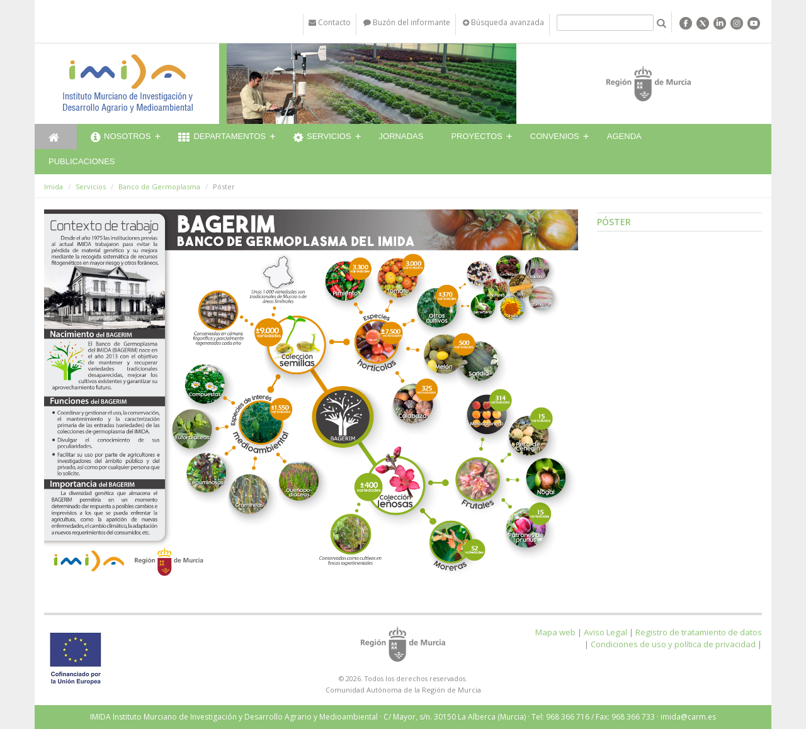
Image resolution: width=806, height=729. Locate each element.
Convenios (554, 136)
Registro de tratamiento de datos (698, 632)
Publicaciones (81, 161)
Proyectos (476, 136)
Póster (614, 222)
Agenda (624, 136)
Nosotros (120, 137)
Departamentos (222, 137)
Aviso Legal (605, 632)
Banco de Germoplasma (159, 186)
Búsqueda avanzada (503, 22)
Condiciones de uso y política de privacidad (673, 644)
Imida (53, 186)
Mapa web (555, 632)
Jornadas (401, 136)
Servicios (322, 137)
